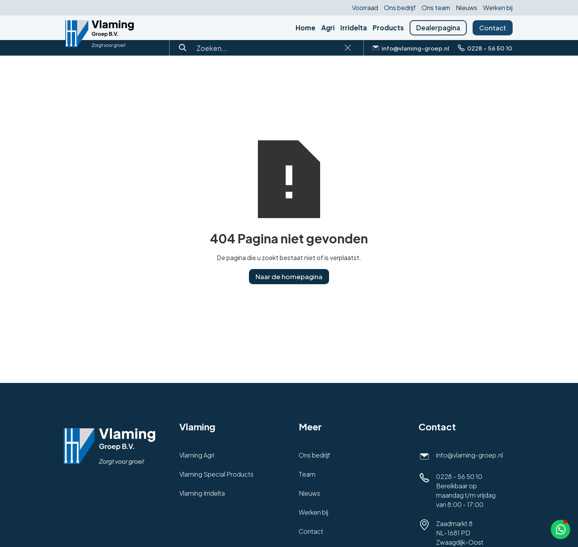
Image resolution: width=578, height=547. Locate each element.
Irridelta (353, 27)
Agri (328, 27)
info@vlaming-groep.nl (469, 455)
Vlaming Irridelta (202, 493)
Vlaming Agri (196, 455)
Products (388, 27)
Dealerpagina (438, 27)
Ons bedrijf (400, 8)
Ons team (436, 8)
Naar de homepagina (289, 276)
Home (305, 27)
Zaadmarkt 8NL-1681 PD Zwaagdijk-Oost (459, 532)
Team (307, 474)
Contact (492, 27)
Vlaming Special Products (216, 474)
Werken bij (498, 8)
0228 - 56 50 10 (459, 476)
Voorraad (365, 8)
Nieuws (466, 8)
